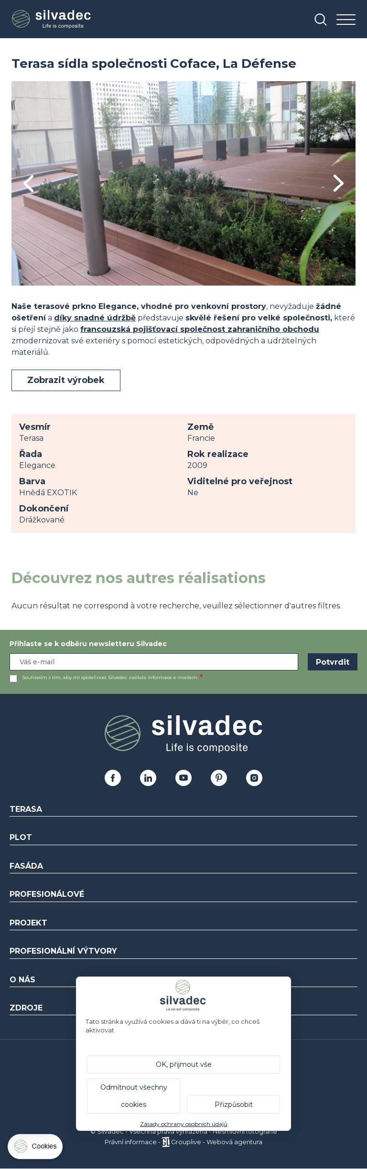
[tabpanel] (183, 183)
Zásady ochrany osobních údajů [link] (183, 1123)
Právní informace (131, 1142)
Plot (21, 837)
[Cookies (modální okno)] (36, 1148)
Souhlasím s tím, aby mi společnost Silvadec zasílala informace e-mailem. (110, 677)
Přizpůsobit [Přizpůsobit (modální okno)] (234, 1104)
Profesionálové (47, 894)
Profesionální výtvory (63, 951)
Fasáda (26, 866)
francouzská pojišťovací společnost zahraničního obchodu (199, 329)
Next (338, 183)
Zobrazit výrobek (66, 380)
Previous (28, 183)
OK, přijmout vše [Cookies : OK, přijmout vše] (184, 1064)
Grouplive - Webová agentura (216, 1142)
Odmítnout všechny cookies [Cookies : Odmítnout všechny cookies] (133, 1096)
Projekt (28, 922)
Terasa (26, 809)
